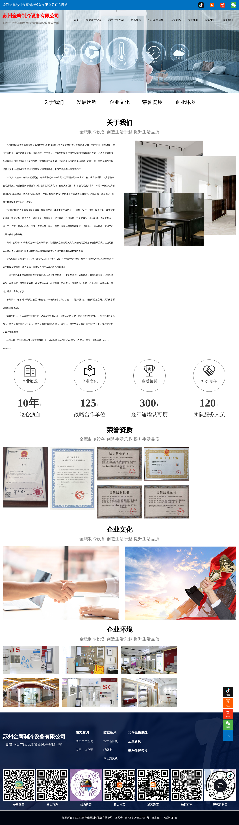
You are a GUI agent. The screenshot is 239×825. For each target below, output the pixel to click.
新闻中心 (210, 20)
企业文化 (119, 102)
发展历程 (87, 102)
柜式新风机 (110, 741)
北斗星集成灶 (155, 20)
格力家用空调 (93, 20)
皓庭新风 (136, 20)
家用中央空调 (84, 749)
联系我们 (228, 20)
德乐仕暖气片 (137, 750)
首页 (76, 20)
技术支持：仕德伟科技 (164, 817)
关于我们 (193, 20)
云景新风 (176, 20)
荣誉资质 (152, 102)
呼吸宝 (107, 749)
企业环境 (185, 102)
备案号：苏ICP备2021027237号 (132, 817)
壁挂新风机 (110, 758)
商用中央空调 (84, 741)
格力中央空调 (116, 20)
